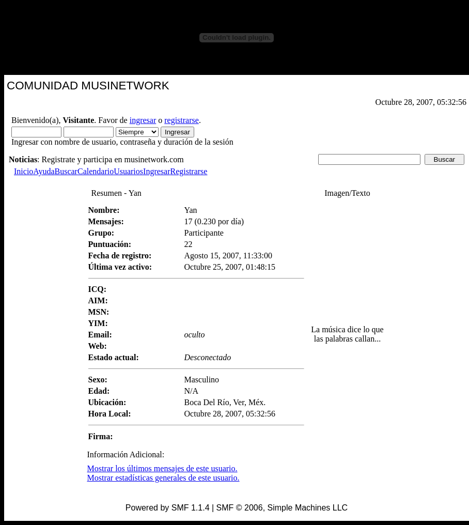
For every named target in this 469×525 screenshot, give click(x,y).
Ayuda (43, 171)
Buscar (66, 171)
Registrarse (188, 171)
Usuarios (128, 171)
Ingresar (156, 171)
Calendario (95, 171)
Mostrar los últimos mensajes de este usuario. (162, 468)
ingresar (143, 120)
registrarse (181, 120)
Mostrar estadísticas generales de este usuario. (163, 477)
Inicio (23, 171)
